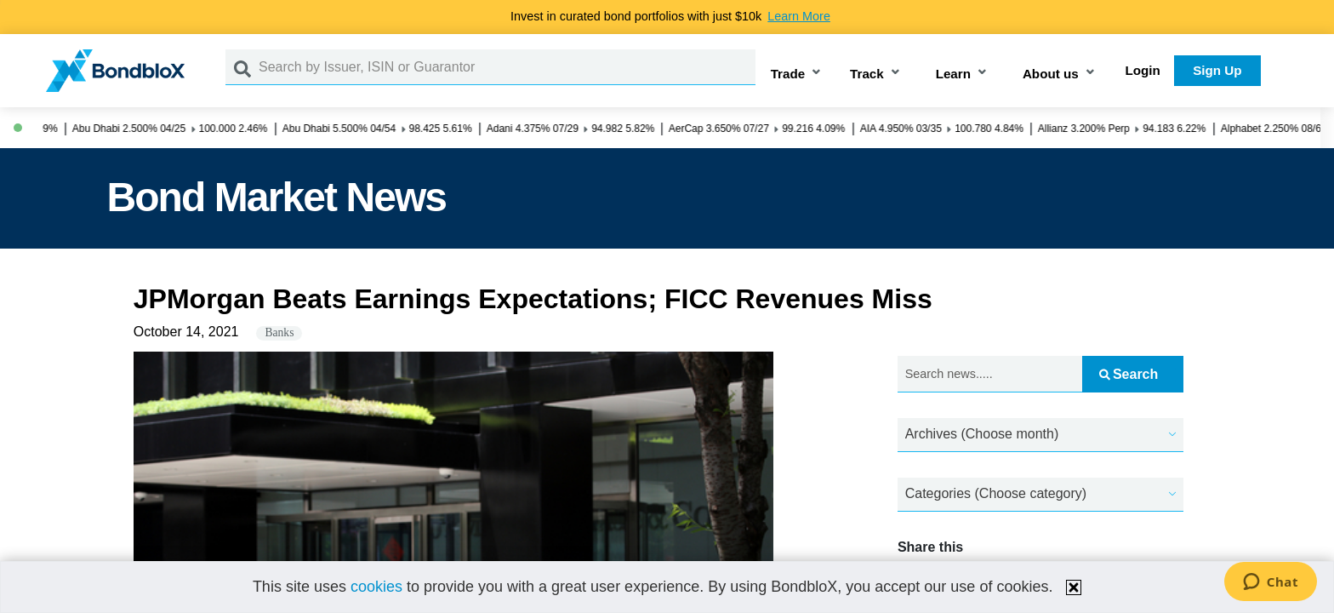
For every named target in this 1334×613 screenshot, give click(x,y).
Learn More (798, 16)
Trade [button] (788, 73)
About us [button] (1051, 73)
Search (1128, 374)
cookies (376, 586)
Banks (279, 332)
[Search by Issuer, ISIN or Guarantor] (507, 67)
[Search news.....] (990, 374)
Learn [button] (953, 73)
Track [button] (867, 73)
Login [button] (1143, 70)
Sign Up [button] (1217, 70)
